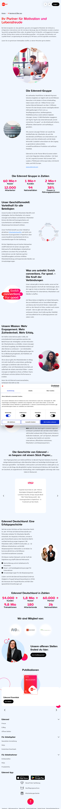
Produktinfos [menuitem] (6, 767)
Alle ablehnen (11, 422)
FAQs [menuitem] (3, 745)
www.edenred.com (32, 167)
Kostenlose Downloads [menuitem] (9, 749)
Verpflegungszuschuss (32, 788)
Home (4, 13)
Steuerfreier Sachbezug (32, 783)
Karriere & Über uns (15, 13)
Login (55, 4)
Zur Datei (8, 701)
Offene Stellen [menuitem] (6, 731)
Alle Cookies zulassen (50, 422)
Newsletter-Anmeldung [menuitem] (9, 741)
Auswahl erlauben (30, 422)
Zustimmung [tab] (10, 390)
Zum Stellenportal (38, 655)
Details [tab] (30, 390)
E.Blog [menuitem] (4, 727)
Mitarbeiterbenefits (15, 232)
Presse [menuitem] (4, 723)
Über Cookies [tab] (50, 390)
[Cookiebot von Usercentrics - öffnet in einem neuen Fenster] (52, 386)
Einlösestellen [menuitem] (6, 759)
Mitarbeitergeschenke (32, 793)
